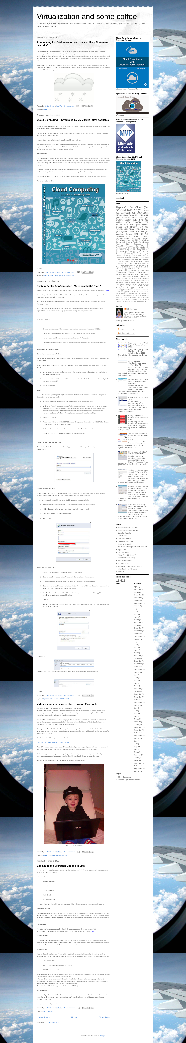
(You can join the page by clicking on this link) (53, 742)
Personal (133, 270)
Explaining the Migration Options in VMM (61, 865)
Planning (135, 288)
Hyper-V (60, 275)
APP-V (118, 265)
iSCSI (141, 299)
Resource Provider (141, 290)
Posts (121, 329)
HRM (126, 267)
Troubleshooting (127, 295)
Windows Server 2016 (135, 274)
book (129, 299)
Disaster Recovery (140, 254)
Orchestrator (120, 257)
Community (47, 109)
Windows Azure (135, 297)
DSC (128, 254)
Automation (119, 254)
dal (145, 263)
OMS (147, 261)
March (136, 620)
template (127, 301)
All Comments (124, 333)
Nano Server (127, 288)
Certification (137, 278)
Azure (146, 210)
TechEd (118, 295)
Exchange (143, 282)
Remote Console (128, 290)
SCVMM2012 (69, 275)
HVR (132, 284)
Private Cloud (144, 270)
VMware (144, 295)
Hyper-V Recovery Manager (139, 259)
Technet (121, 572)
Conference (142, 265)
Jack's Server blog (124, 539)
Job (141, 284)
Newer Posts (43, 1017)
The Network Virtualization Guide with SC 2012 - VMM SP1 (138, 436)
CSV (129, 278)
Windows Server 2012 (129, 215)
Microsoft (145, 229)
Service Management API (139, 250)
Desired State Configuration (138, 280)
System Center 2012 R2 (132, 232)
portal (147, 299)
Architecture (120, 248)
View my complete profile (125, 320)
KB (146, 284)
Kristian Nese (131, 309)
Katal (135, 269)
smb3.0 (120, 301)
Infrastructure (120, 269)
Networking (120, 236)
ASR (130, 252)
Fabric (136, 238)
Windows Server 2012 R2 (129, 234)
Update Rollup (141, 272)
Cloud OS (131, 248)
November (138, 598)
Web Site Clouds (121, 297)
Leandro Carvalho (124, 533)
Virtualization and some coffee (87, 16)
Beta (119, 259)
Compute (146, 278)
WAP (146, 215)
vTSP (133, 301)
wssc (147, 274)
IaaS (144, 267)
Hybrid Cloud (135, 267)
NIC (141, 286)
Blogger (102, 1036)
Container (122, 250)
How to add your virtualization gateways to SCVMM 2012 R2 (137, 363)
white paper (136, 255)
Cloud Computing (124, 777)
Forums (118, 267)
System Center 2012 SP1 (129, 220)
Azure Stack (145, 257)
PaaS (118, 255)
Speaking (143, 293)
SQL (136, 240)
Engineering (134, 282)
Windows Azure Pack (132, 218)
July (135, 609)
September (138, 603)
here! (54, 181)
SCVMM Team (123, 552)
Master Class (123, 270)
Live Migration (120, 286)
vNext (122, 252)
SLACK (134, 292)
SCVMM (119, 229)
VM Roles (138, 263)
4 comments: (70, 272)
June (136, 611)
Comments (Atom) (53, 1022)
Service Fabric (120, 293)
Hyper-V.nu (122, 550)
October (137, 600)
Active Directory (132, 257)
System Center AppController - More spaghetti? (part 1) (69, 286)
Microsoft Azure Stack (134, 261)
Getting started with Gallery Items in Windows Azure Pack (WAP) (138, 381)
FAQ (117, 284)
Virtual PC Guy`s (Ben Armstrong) (130, 566)
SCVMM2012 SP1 (125, 225)
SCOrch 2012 (122, 272)
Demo (120, 280)
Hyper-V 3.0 (136, 227)
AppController (48, 699)
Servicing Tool (132, 293)
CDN (124, 278)
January (137, 592)
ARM (144, 255)
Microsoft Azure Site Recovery (132, 243)
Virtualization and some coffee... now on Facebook (67, 704)
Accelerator (127, 276)
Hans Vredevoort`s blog (126, 558)
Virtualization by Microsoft (127, 569)
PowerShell (137, 222)
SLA (127, 292)
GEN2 (126, 259)
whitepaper (140, 301)
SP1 (142, 246)
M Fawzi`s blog (123, 563)
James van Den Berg (125, 541)
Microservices (133, 286)
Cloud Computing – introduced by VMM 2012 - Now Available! (73, 120)
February (137, 589)
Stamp (132, 272)
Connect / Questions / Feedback (129, 780)
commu (135, 299)
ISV (137, 284)
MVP (138, 236)
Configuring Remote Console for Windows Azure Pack (138, 417)
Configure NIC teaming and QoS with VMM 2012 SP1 (138, 471)
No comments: (69, 695)
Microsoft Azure (125, 240)
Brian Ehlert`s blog (124, 561)
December (138, 595)
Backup (118, 278)
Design (126, 280)
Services (125, 255)
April (135, 587)
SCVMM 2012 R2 (126, 210)
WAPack (119, 222)
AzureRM (143, 276)
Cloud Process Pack (129, 265)
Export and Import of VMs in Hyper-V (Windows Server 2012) (138, 345)
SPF (130, 236)
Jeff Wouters (122, 536)
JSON (129, 269)
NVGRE (146, 238)
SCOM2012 (122, 263)
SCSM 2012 (119, 292)
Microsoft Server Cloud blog (128, 530)
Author (136, 276)
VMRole (137, 295)
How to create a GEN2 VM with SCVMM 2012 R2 (137, 453)
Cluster (132, 229)
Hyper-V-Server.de (124, 544)
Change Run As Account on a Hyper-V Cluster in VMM (138, 487)
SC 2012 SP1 (143, 248)
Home (74, 1017)
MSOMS (121, 261)
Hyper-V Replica (132, 242)
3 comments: (69, 106)
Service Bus (142, 292)
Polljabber (144, 288)
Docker (126, 282)
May (135, 614)
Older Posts (104, 1017)
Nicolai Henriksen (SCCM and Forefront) (132, 547)
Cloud (45, 275)
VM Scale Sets (121, 274)
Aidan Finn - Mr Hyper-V (127, 555)
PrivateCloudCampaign (60, 855)
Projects (118, 290)
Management (144, 269)
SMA (130, 263)
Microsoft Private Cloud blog (128, 527)
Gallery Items (125, 284)
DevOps (118, 282)
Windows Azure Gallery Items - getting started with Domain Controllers (137, 506)
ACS (120, 276)
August (136, 606)
